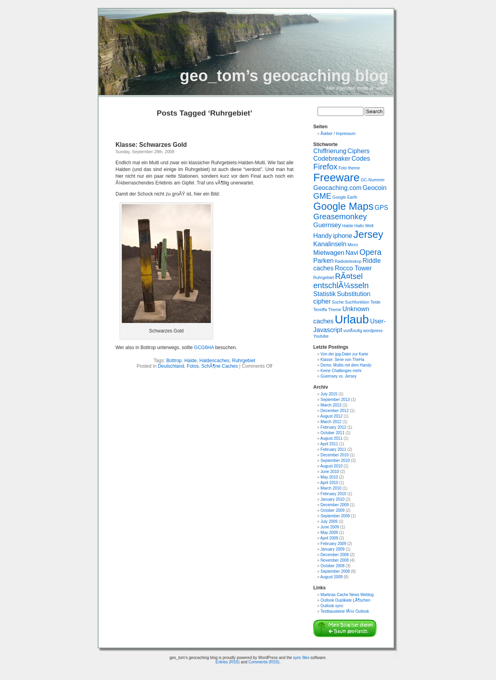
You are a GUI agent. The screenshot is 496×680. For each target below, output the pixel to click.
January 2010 (332, 499)
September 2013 (335, 399)
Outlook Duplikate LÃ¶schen (345, 600)
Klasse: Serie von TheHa (342, 359)
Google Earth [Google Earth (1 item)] (344, 197)
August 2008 (331, 577)
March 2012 (330, 422)
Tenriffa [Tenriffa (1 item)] (320, 309)
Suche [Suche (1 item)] (338, 302)
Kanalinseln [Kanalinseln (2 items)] (329, 243)
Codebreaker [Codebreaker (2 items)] (331, 158)
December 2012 (334, 410)
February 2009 (333, 543)
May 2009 (329, 532)
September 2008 (335, 571)
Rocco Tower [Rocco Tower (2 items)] (353, 268)
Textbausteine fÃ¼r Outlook (344, 611)
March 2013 (330, 405)
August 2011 (331, 438)
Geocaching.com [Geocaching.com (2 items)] (337, 187)
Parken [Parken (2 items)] (323, 260)
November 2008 (334, 560)
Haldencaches (214, 360)
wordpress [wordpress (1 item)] (372, 330)
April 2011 (329, 444)
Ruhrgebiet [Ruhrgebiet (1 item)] (323, 277)
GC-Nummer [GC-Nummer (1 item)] (372, 179)
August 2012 (331, 416)
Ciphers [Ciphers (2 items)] (358, 150)
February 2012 (333, 427)
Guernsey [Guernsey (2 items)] (327, 224)
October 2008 (332, 566)
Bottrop (174, 360)
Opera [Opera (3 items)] (371, 252)
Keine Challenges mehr (341, 370)
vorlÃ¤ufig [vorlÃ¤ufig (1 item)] (352, 330)
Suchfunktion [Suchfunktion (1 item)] (357, 302)
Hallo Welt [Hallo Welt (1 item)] (363, 225)
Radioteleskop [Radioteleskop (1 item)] (348, 261)
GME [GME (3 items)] (322, 196)
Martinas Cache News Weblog (346, 595)
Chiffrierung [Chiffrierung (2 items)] (329, 150)
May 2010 (329, 477)
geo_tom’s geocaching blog (284, 75)
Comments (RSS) (263, 662)
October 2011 (332, 433)
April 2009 (329, 538)
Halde (190, 360)
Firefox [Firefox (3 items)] (325, 166)
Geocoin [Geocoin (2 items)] (375, 187)
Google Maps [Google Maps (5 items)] (343, 206)
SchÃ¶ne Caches (219, 366)
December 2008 (334, 555)
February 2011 (333, 449)
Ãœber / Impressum (337, 133)
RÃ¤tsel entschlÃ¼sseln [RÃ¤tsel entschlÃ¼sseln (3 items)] (341, 281)
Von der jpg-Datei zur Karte (344, 354)
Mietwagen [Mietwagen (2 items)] (329, 252)
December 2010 (334, 455)
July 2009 (328, 521)
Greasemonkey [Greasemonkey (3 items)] (340, 216)
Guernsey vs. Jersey (338, 376)
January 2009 (332, 549)
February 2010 (333, 494)
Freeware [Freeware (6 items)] (336, 177)
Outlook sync (331, 606)
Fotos (193, 366)
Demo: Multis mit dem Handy (345, 365)
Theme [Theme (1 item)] (334, 309)
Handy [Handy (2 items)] (322, 235)
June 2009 (329, 527)
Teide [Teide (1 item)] (375, 302)
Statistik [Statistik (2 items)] (324, 293)
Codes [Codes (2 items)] (361, 158)
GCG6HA (204, 347)
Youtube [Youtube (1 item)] (321, 336)
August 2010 (331, 466)
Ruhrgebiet (244, 360)
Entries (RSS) (228, 662)
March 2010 (330, 488)
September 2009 (335, 516)
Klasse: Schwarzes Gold (151, 144)
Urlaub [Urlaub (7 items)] (352, 319)
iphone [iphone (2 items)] (342, 235)
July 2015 (328, 394)
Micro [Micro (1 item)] (353, 244)
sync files (301, 657)
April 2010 (329, 483)
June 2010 (329, 471)
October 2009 (332, 510)
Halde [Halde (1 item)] (347, 225)
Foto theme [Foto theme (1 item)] (349, 167)
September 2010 (335, 460)
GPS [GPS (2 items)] (381, 207)
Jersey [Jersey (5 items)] (368, 234)
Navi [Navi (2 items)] (351, 252)
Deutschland (171, 366)
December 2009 (334, 505)
